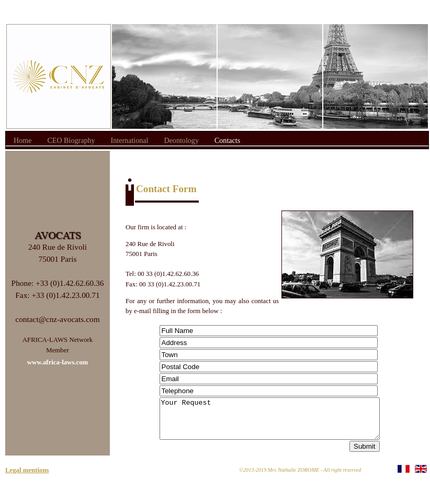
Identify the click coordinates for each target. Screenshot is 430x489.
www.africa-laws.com (57, 362)
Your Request (269, 422)
